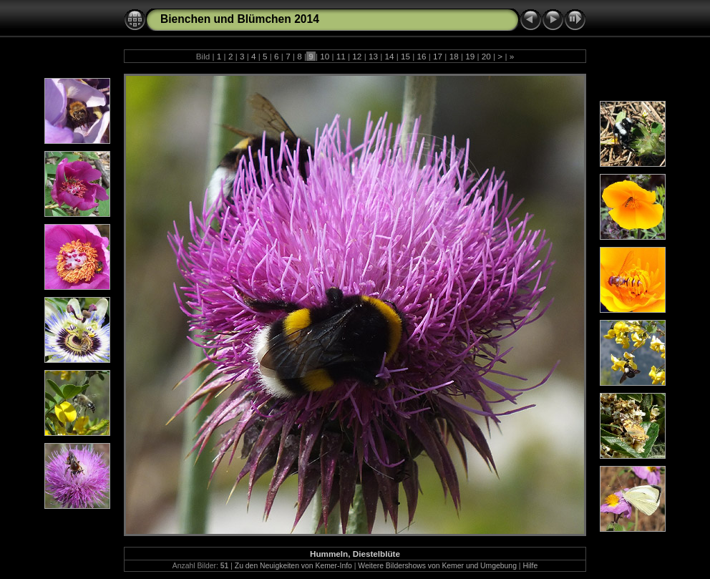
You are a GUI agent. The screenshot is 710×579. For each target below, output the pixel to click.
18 (454, 56)
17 (438, 56)
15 (406, 56)
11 (341, 56)
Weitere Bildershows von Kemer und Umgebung (437, 566)
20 (487, 56)
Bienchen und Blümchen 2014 (239, 19)
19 (470, 56)
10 (325, 56)
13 (373, 56)
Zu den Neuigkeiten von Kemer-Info (293, 566)
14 (389, 56)
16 (421, 56)
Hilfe (530, 566)
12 (357, 56)
